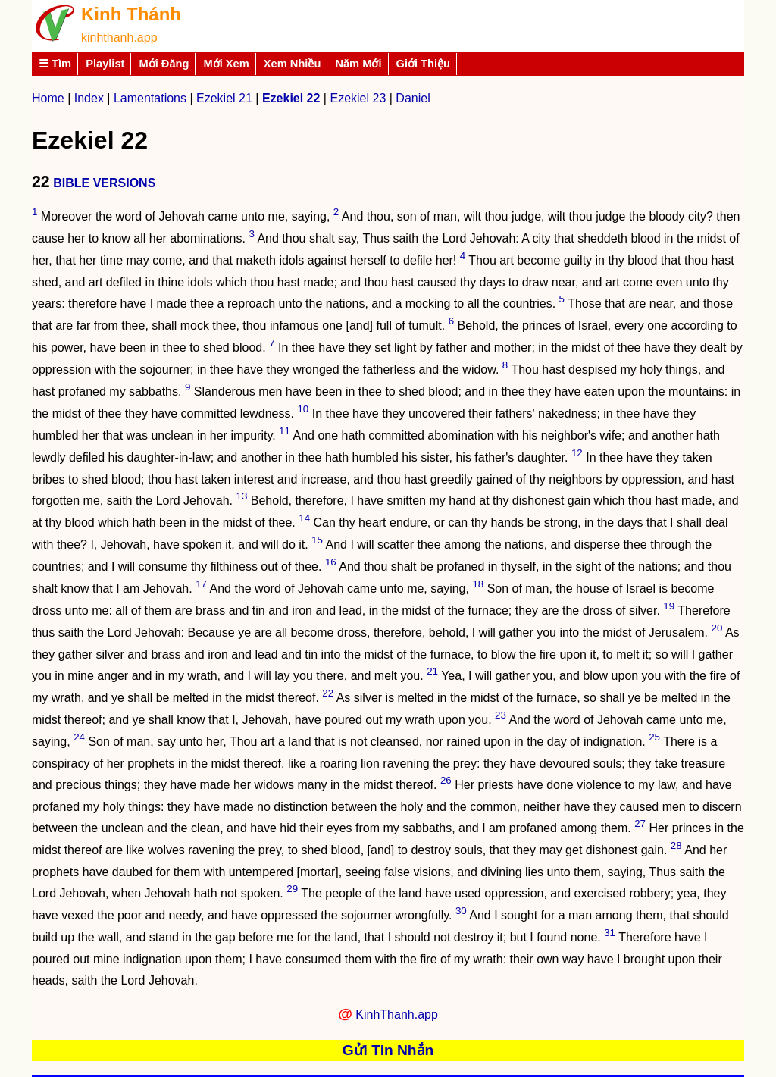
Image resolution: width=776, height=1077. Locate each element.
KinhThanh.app (396, 1014)
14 (304, 518)
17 (201, 584)
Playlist (105, 64)
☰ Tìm (55, 64)
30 (461, 910)
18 (477, 584)
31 (609, 932)
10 (302, 409)
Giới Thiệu (423, 64)
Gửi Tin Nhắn (388, 1050)
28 (676, 845)
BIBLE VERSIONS (104, 183)
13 (242, 496)
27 (640, 823)
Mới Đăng (164, 64)
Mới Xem (226, 64)
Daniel (413, 98)
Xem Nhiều (292, 64)
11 (284, 431)
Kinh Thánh (131, 14)
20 (717, 628)
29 (292, 888)
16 (330, 562)
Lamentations (150, 98)
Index (89, 98)
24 (79, 737)
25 (654, 737)
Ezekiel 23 (358, 98)
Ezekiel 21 (224, 98)
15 (317, 540)
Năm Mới (358, 64)
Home (48, 98)
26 (446, 780)
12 (577, 453)
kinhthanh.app (119, 37)
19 (668, 606)
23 (500, 715)
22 (327, 693)
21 (432, 671)
